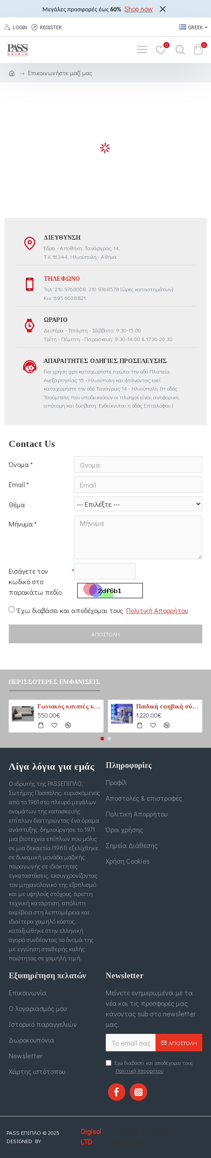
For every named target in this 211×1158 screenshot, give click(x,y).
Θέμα (17, 504)
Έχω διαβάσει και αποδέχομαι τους (99, 610)
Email (17, 484)
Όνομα (19, 464)
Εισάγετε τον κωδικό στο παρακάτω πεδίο (35, 581)
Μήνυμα (21, 523)
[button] (102, 738)
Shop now (139, 8)
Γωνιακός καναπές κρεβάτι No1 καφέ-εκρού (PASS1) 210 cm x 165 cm (69, 706)
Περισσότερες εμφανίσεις (54, 682)
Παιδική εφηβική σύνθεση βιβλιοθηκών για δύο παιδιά (167, 706)
